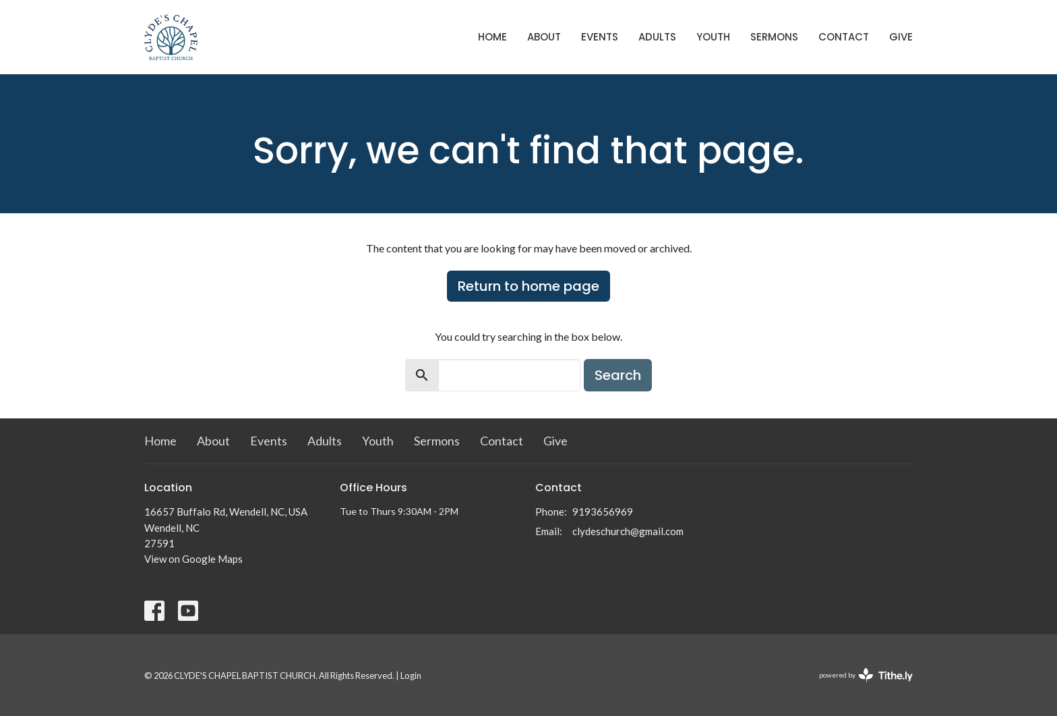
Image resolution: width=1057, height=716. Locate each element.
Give (901, 37)
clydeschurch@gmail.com (628, 531)
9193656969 (602, 511)
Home (492, 37)
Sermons (774, 37)
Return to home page (528, 286)
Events (599, 37)
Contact (843, 37)
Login (410, 675)
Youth (713, 37)
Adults (657, 37)
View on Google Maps (193, 559)
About (544, 37)
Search (618, 375)
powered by (866, 675)
